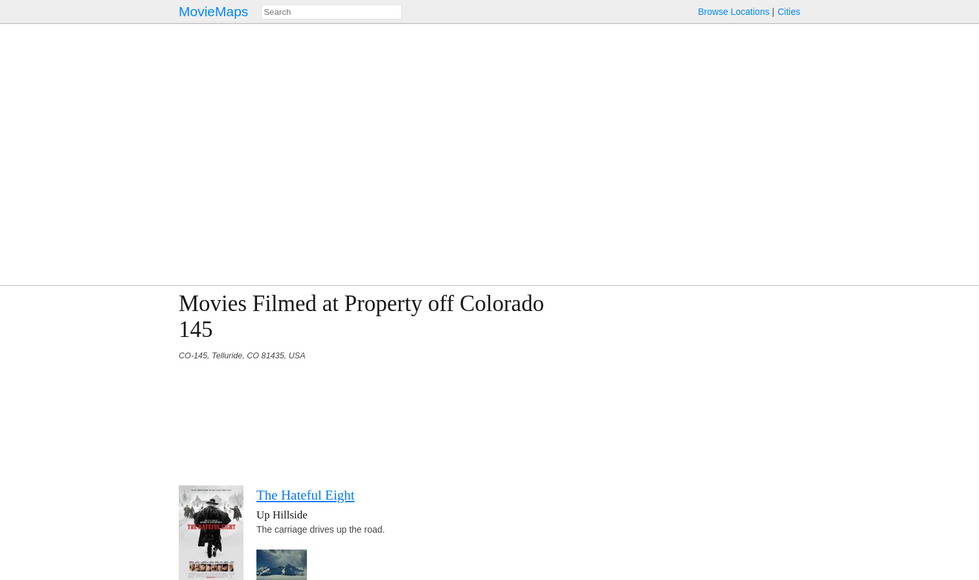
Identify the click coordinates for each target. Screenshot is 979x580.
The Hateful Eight (305, 495)
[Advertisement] (687, 381)
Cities (789, 11)
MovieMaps (213, 11)
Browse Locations (734, 11)
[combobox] (331, 12)
